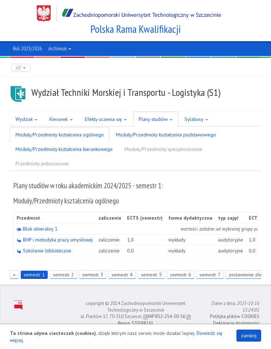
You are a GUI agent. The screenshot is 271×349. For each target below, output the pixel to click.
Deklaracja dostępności (236, 323)
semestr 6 (180, 274)
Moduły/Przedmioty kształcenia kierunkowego (64, 149)
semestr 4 (122, 274)
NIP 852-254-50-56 (164, 316)
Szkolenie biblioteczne (44, 250)
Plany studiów (156, 119)
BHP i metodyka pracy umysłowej (55, 240)
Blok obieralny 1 (37, 229)
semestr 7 (210, 274)
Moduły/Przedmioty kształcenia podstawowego (166, 134)
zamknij (249, 335)
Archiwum (59, 48)
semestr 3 (92, 274)
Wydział (26, 119)
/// (21, 68)
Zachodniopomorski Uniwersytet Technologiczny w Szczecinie (129, 13)
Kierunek (61, 119)
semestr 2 (63, 274)
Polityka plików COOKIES (234, 316)
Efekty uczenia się (106, 119)
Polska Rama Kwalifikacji (135, 29)
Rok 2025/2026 (27, 48)
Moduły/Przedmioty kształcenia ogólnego (60, 134)
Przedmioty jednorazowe (42, 163)
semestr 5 (151, 274)
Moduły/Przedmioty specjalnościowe (163, 149)
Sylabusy (196, 119)
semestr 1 (34, 274)
